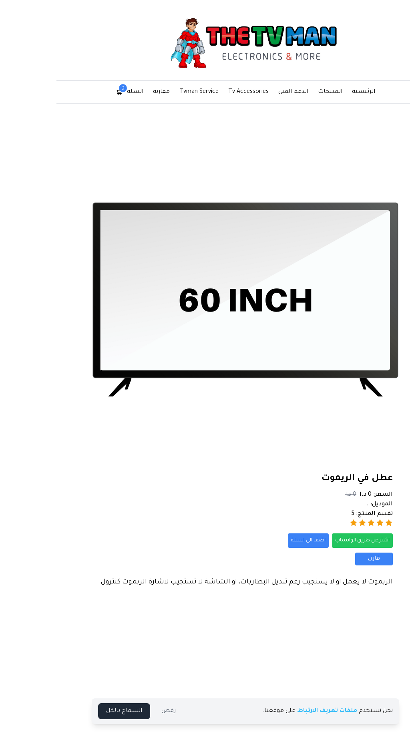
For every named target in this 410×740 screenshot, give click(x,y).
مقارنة (121, 92)
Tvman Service (158, 92)
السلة (89, 91)
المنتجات (289, 92)
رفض (128, 711)
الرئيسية (323, 92)
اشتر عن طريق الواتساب (322, 540)
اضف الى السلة (268, 540)
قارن (334, 559)
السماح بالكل (84, 711)
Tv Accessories (208, 92)
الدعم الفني (253, 92)
